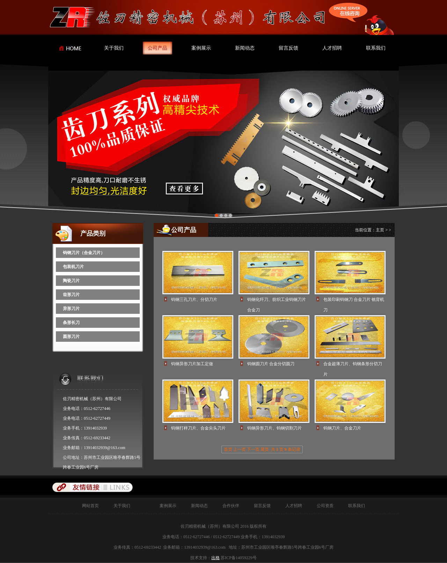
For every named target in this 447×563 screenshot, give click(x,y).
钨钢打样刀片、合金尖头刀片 (198, 428)
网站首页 (90, 505)
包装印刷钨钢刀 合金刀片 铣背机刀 (353, 301)
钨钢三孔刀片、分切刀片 (194, 299)
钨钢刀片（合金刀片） (84, 252)
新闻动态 (245, 48)
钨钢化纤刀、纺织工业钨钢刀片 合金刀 (276, 301)
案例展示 (201, 48)
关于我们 (114, 48)
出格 (215, 557)
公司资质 (321, 505)
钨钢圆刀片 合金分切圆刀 (270, 363)
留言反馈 (288, 48)
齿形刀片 (71, 294)
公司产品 (157, 48)
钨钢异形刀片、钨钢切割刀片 (274, 428)
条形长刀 (71, 322)
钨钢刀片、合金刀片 (342, 428)
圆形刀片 (71, 336)
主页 (380, 230)
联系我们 (376, 48)
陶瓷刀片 (71, 280)
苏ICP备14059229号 (239, 557)
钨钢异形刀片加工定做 (192, 363)
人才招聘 (332, 48)
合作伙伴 (226, 505)
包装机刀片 (73, 266)
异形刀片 (71, 308)
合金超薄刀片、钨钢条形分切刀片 (352, 365)
